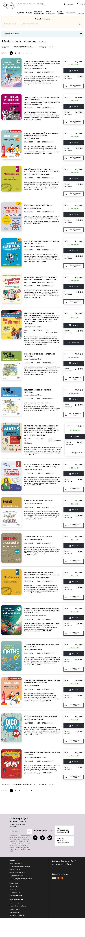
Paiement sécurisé (16, 895)
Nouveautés (70, 13)
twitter (42, 837)
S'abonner (29, 831)
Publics (29, 13)
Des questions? (63, 830)
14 (27, 53)
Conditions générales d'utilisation (21, 879)
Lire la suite (46, 84)
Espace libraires (60, 13)
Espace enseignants (16, 903)
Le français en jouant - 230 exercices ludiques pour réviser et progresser (40, 278)
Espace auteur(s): (63, 841)
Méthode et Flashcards (28, 441)
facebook (35, 837)
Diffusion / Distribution (17, 915)
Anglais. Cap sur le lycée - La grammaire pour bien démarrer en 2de (41, 134)
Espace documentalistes (18, 906)
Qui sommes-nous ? (16, 863)
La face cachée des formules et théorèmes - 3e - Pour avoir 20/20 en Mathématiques (42, 466)
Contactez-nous (15, 892)
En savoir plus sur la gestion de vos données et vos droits (20, 849)
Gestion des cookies (16, 876)
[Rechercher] (30, 4)
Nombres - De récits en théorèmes (38, 501)
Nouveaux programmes (39, 13)
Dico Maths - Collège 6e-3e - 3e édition (40, 716)
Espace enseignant (50, 13)
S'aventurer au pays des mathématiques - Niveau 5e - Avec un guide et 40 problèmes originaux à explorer (42, 611)
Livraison (13, 889)
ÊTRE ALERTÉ (73, 342)
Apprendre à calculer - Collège (38, 537)
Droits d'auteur (15, 912)
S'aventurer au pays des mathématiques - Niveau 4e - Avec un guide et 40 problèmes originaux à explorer (42, 63)
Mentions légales (15, 869)
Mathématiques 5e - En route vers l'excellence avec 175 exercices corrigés (41, 170)
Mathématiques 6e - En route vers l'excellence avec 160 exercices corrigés (41, 574)
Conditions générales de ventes (20, 866)
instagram (49, 837)
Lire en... (25, 331)
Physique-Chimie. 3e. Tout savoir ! (38, 205)
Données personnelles (17, 873)
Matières (20, 13)
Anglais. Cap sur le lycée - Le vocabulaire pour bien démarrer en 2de (42, 681)
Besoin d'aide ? (15, 886)
